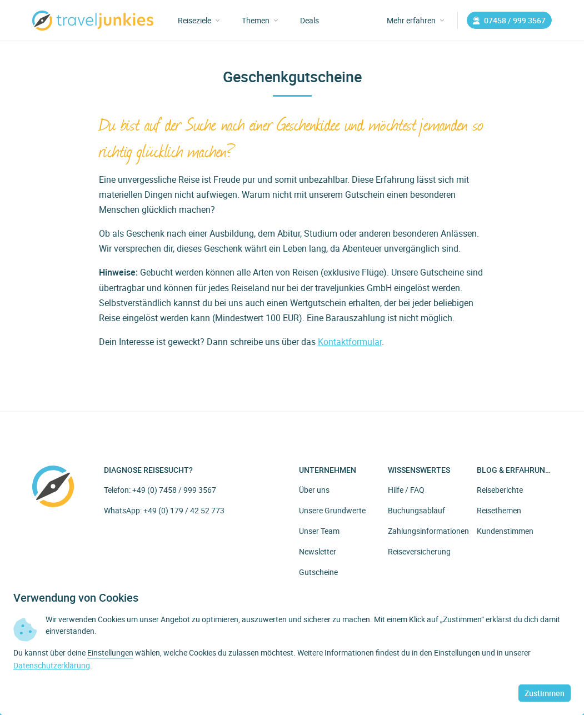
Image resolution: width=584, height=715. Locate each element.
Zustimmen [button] (545, 693)
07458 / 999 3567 (509, 20)
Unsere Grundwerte (332, 510)
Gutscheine (318, 572)
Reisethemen (499, 510)
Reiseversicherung (419, 551)
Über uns (314, 489)
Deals (309, 20)
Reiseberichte (500, 489)
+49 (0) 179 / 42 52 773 (183, 510)
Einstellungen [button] (110, 652)
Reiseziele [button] (198, 20)
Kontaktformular (350, 342)
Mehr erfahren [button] (415, 20)
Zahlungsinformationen (428, 531)
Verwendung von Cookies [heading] (75, 597)
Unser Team (319, 531)
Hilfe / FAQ (406, 489)
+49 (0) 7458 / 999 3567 (174, 489)
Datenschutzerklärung (51, 665)
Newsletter (317, 551)
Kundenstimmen (505, 531)
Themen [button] (260, 20)
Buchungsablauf (416, 510)
